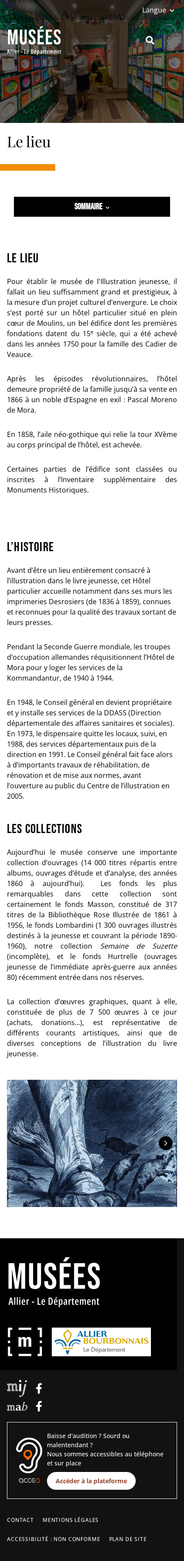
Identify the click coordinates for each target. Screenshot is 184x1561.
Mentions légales (71, 1520)
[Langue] (158, 10)
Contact (20, 1520)
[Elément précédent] (18, 1143)
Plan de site (128, 1539)
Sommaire (92, 207)
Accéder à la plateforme (91, 1481)
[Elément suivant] (166, 1143)
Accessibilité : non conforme (53, 1539)
